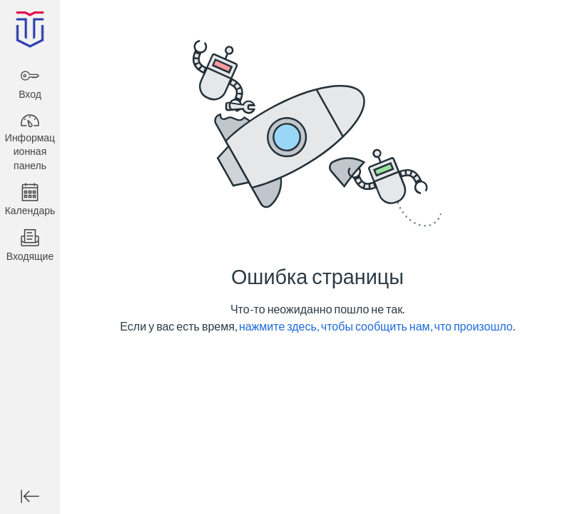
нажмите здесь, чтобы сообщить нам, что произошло (376, 326)
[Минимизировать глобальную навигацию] (30, 496)
